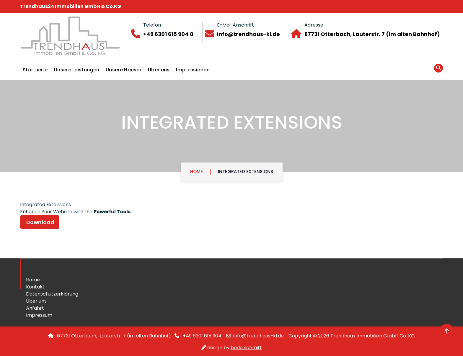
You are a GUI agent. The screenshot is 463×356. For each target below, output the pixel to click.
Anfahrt (35, 308)
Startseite (35, 69)
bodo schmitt (246, 347)
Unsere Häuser (123, 69)
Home (196, 171)
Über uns (158, 69)
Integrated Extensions (245, 171)
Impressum (39, 315)
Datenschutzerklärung (52, 294)
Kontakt (35, 286)
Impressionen (193, 69)
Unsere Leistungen (76, 69)
